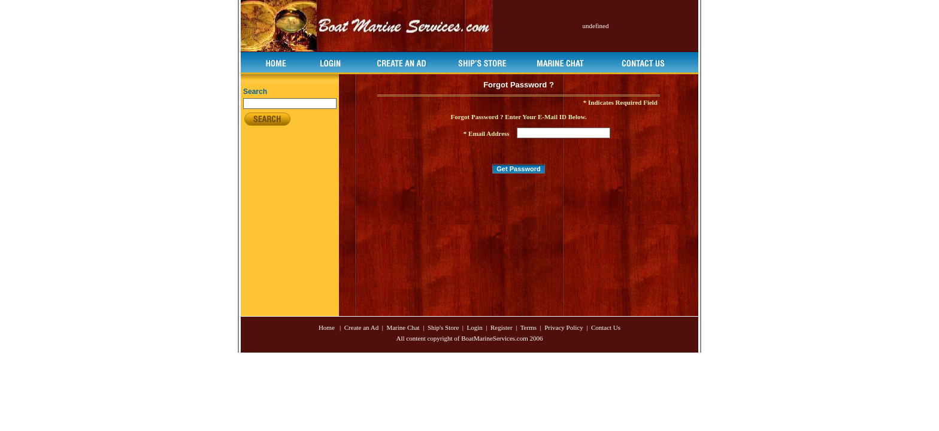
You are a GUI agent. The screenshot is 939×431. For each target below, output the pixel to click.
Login (475, 327)
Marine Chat (402, 327)
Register (501, 327)
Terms (528, 327)
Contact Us (605, 327)
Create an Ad (360, 327)
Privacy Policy (563, 327)
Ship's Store (444, 327)
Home (327, 327)
